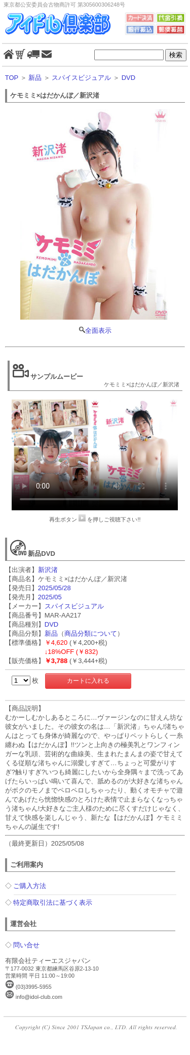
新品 (35, 77)
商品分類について (90, 633)
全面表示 (95, 222)
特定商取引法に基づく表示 (52, 902)
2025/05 (50, 597)
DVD (128, 77)
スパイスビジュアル (81, 77)
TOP (11, 77)
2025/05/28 (54, 588)
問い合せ (26, 945)
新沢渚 (48, 570)
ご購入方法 (29, 886)
